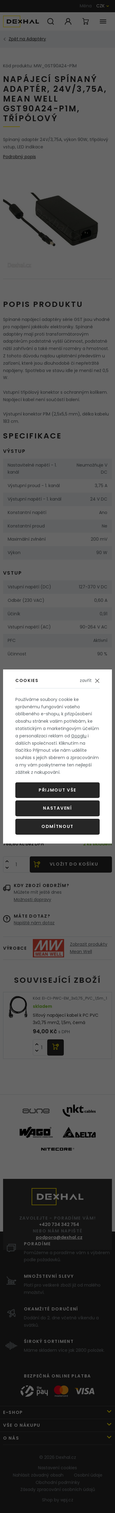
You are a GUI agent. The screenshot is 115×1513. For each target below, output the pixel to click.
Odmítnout (57, 826)
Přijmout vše (57, 790)
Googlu (78, 736)
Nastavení (57, 808)
